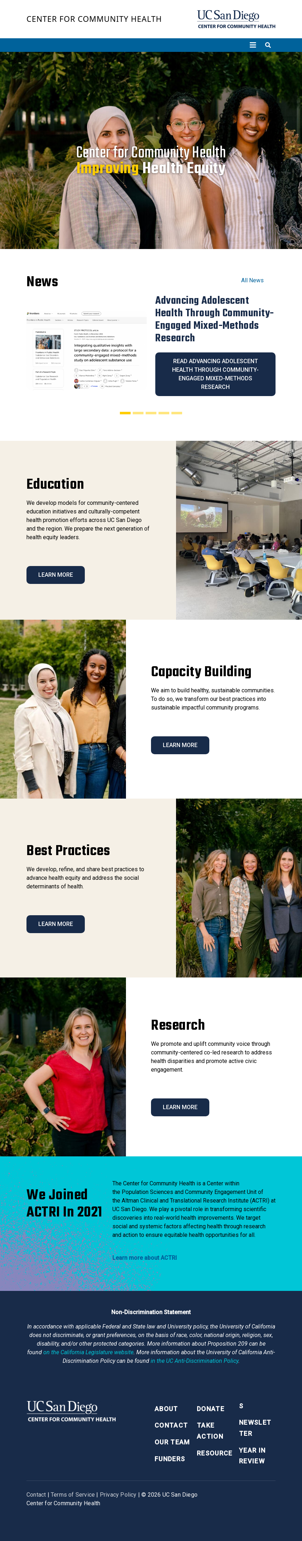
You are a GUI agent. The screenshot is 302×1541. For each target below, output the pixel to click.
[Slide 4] (164, 413)
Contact (171, 1425)
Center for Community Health (94, 19)
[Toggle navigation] (252, 45)
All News (252, 280)
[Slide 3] (151, 413)
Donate (210, 1409)
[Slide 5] (176, 413)
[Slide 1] (125, 413)
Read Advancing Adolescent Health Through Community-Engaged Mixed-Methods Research (215, 374)
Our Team (172, 1442)
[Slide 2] (138, 413)
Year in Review (252, 1456)
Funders (170, 1459)
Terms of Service (73, 1494)
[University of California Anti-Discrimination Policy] (194, 1360)
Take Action (210, 1430)
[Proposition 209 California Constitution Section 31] (88, 1352)
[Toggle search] (268, 45)
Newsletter (255, 1428)
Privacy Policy (118, 1494)
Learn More (55, 574)
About (166, 1409)
